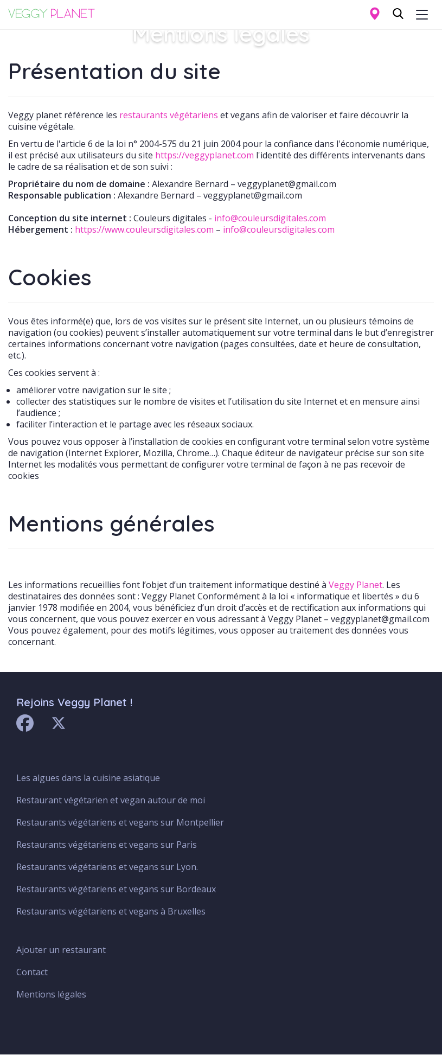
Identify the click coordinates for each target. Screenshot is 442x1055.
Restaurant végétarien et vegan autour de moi (110, 800)
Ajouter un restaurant (61, 950)
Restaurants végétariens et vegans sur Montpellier (120, 822)
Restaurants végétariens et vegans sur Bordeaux (116, 889)
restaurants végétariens (168, 115)
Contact (32, 972)
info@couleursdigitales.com (270, 218)
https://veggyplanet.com (204, 155)
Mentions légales (51, 994)
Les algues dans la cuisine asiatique (88, 778)
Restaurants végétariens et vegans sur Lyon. (107, 867)
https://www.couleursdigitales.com (144, 229)
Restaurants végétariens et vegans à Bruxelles (111, 911)
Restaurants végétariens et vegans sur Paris (106, 845)
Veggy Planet (355, 585)
